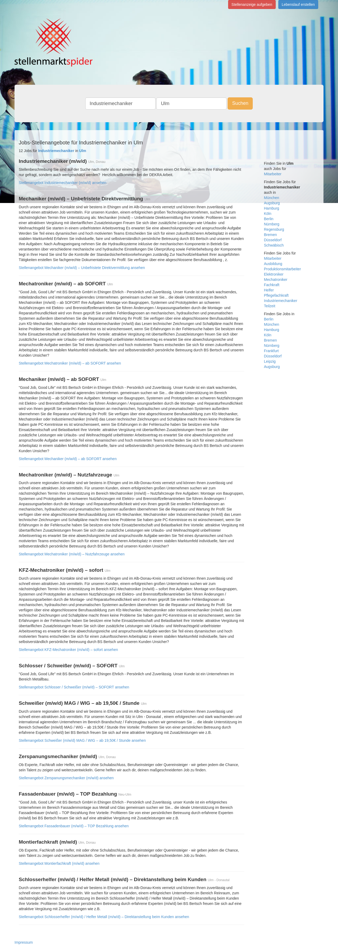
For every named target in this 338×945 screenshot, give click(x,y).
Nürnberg (271, 224)
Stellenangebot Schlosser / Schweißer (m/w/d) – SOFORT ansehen (74, 687)
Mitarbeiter (272, 174)
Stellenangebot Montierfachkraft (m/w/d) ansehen (59, 863)
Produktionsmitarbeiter (282, 269)
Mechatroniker (276, 279)
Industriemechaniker (280, 301)
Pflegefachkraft (276, 295)
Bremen (270, 235)
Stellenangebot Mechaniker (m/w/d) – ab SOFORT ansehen (68, 459)
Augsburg (272, 203)
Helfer (269, 290)
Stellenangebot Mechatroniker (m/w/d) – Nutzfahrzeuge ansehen (72, 554)
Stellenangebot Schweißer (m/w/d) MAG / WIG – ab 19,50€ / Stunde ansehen (82, 740)
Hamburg (271, 208)
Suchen (240, 103)
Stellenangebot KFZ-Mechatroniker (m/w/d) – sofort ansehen (68, 650)
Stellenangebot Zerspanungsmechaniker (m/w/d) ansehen (66, 778)
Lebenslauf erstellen (298, 4)
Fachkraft (271, 285)
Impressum (24, 942)
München (271, 198)
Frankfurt (271, 351)
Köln (267, 213)
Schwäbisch (274, 245)
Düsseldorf (273, 240)
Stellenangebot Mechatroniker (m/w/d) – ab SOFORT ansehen (70, 363)
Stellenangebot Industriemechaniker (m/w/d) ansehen (62, 183)
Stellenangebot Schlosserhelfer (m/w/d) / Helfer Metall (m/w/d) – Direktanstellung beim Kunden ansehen (104, 917)
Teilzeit (269, 306)
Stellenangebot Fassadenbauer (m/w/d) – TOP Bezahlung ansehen (74, 826)
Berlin (269, 219)
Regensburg (274, 229)
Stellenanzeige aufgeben (252, 4)
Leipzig (270, 361)
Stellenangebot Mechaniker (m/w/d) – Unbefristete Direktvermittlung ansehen (82, 268)
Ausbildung (273, 264)
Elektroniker (274, 274)
